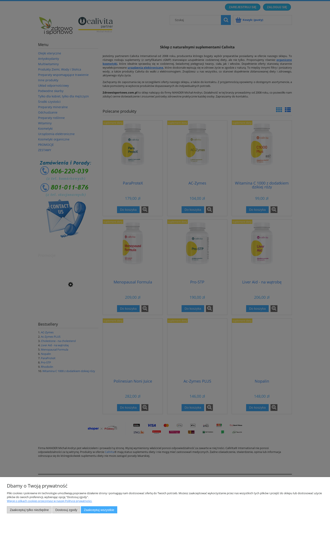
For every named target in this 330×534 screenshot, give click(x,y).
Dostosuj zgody (66, 510)
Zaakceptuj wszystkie (99, 510)
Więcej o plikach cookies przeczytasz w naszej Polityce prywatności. (49, 501)
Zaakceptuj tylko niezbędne (29, 510)
